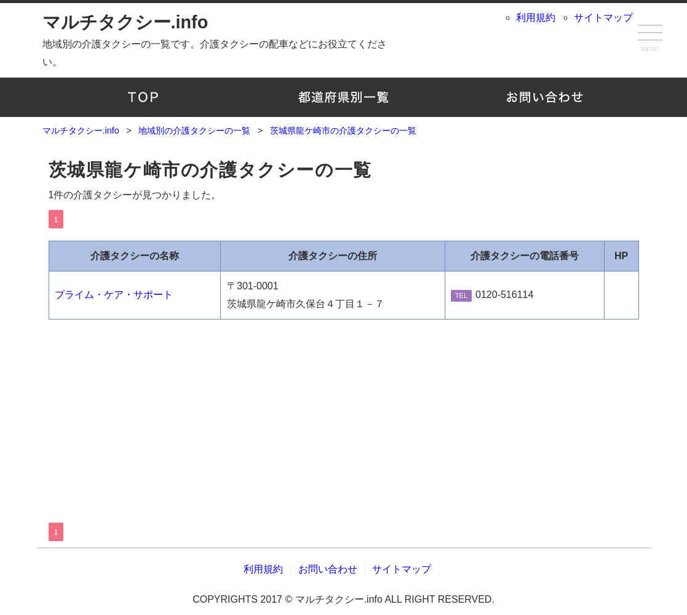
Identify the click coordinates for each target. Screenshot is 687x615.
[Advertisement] (344, 412)
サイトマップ (603, 17)
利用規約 (535, 17)
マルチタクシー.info (125, 22)
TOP (143, 97)
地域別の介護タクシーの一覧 (343, 97)
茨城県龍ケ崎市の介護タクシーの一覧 (210, 170)
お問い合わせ (544, 97)
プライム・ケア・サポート (114, 294)
